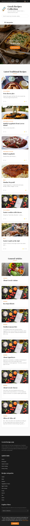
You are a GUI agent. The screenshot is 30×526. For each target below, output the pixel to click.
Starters (3, 481)
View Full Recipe (15, 47)
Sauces (3, 493)
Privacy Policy (5, 468)
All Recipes (4, 461)
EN (25, 1)
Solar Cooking (5, 466)
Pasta (3, 500)
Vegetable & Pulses (6, 483)
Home (3, 459)
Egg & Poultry (5, 486)
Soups (3, 490)
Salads (3, 476)
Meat (3, 479)
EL (27, 1)
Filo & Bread (4, 488)
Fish (2, 495)
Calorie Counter (5, 464)
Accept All (15, 523)
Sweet (3, 497)
